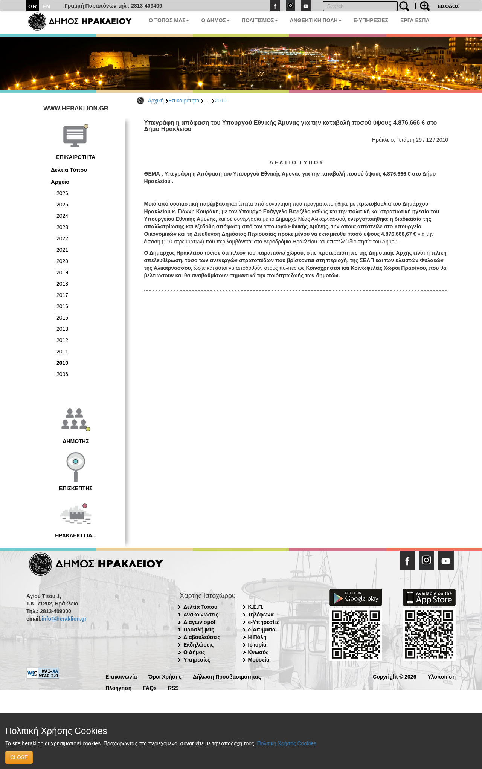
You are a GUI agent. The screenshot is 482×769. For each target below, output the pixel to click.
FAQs (150, 687)
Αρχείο (60, 182)
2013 (62, 329)
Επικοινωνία (121, 676)
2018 (62, 284)
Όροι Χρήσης (165, 676)
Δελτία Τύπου (69, 170)
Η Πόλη (257, 637)
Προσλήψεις (198, 630)
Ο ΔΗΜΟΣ (215, 20)
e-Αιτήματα (262, 630)
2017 (62, 295)
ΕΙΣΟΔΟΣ (448, 6)
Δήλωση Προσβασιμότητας (227, 676)
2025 (62, 205)
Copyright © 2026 (394, 676)
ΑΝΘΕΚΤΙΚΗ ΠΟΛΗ (316, 20)
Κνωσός (258, 652)
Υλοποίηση (441, 676)
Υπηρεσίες (196, 660)
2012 (62, 340)
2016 (62, 306)
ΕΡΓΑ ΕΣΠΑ (415, 20)
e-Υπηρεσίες (264, 622)
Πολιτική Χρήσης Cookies (286, 743)
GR (32, 6)
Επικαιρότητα (183, 101)
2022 (62, 238)
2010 (220, 101)
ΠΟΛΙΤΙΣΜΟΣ (260, 20)
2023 (62, 227)
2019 (62, 272)
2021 (62, 250)
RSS (173, 687)
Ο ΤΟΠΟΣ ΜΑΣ (169, 20)
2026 (62, 193)
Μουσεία (259, 660)
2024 (62, 216)
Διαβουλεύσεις (201, 637)
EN (46, 6)
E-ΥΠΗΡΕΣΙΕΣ (371, 20)
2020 (62, 261)
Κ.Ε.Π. (256, 607)
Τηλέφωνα (261, 615)
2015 (62, 318)
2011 (62, 352)
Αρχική (156, 101)
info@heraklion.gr (63, 619)
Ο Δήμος (194, 652)
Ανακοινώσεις (200, 615)
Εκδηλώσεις (198, 645)
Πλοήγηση (118, 687)
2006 (62, 374)
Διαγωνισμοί (199, 622)
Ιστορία (257, 645)
